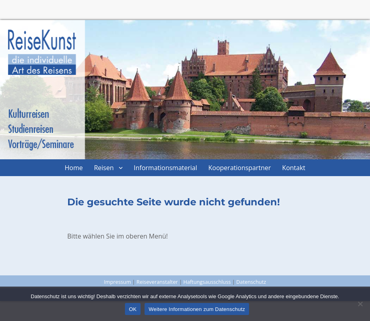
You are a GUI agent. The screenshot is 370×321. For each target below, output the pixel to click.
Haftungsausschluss (207, 281)
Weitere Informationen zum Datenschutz (197, 309)
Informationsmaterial (165, 167)
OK (133, 309)
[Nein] (360, 304)
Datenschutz (251, 281)
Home (73, 167)
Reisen (104, 167)
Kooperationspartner (239, 167)
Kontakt (294, 167)
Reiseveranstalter (157, 281)
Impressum (117, 281)
